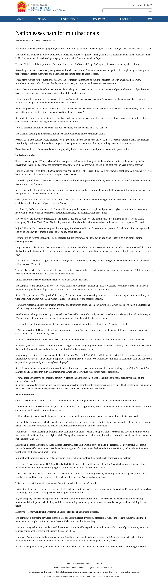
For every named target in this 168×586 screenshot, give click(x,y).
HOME (19, 19)
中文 (150, 19)
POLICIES (99, 19)
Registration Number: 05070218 (100, 568)
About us (89, 563)
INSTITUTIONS (69, 19)
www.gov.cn (79, 563)
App (134, 5)
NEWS (42, 19)
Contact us (98, 563)
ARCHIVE (125, 19)
